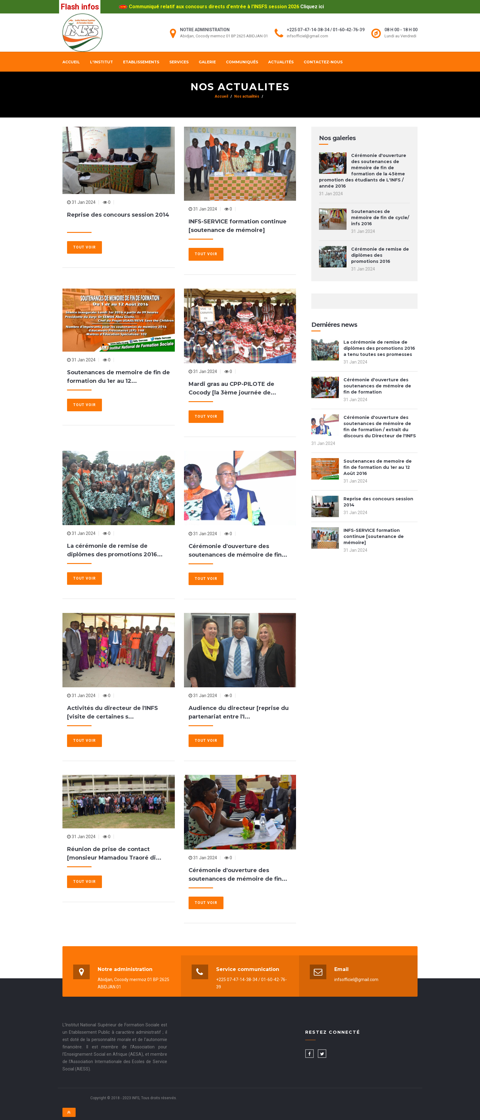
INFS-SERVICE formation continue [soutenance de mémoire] (373, 536)
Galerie (207, 62)
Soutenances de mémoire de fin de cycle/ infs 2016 (380, 217)
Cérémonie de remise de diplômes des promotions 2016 (380, 255)
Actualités (281, 62)
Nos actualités (246, 96)
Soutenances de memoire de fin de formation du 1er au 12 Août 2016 (377, 467)
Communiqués (242, 62)
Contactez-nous (323, 62)
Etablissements (141, 62)
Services (179, 62)
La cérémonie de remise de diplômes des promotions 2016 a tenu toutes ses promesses (379, 348)
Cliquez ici (312, 6)
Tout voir (84, 247)
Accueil (71, 62)
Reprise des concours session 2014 (118, 214)
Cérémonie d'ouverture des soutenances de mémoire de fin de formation (377, 386)
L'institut (101, 62)
